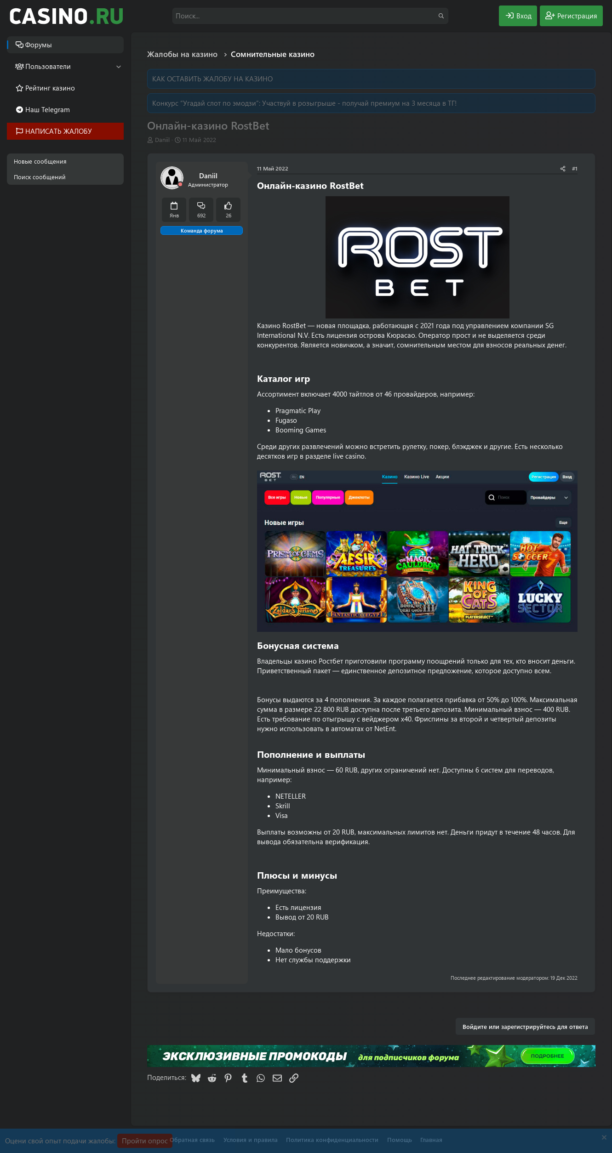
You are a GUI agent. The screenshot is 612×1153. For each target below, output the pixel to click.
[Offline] (180, 184)
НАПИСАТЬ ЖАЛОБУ (58, 131)
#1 (575, 168)
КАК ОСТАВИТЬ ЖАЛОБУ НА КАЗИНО (212, 78)
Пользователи (48, 66)
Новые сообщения (40, 161)
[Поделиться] (563, 168)
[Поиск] (310, 16)
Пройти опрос (145, 1140)
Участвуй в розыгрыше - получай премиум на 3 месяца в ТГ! (359, 103)
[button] (118, 66)
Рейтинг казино (50, 87)
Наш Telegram (47, 109)
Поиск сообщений (40, 177)
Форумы (38, 44)
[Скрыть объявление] (603, 1138)
